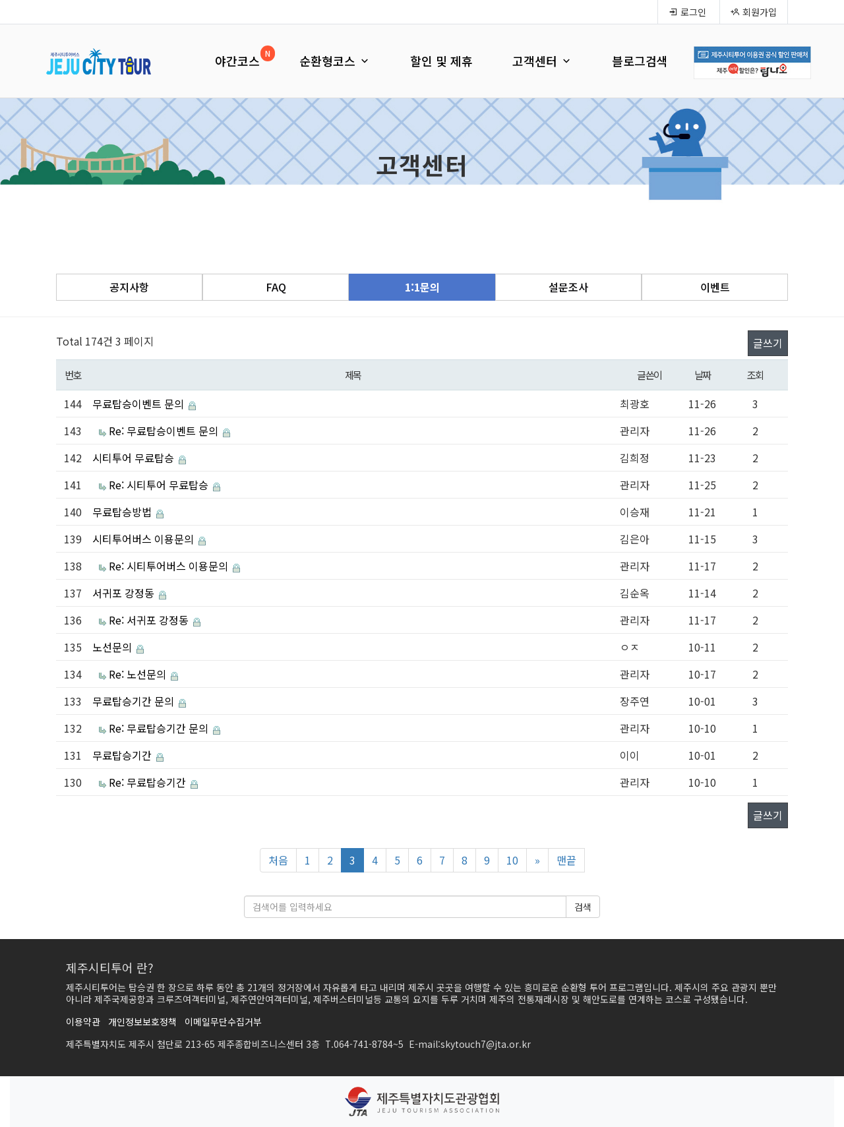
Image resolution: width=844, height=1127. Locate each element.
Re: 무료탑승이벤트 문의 (165, 431)
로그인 (687, 11)
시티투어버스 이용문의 (144, 539)
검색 (582, 906)
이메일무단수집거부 (223, 1021)
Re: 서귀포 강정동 (150, 620)
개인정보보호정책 (142, 1021)
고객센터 (542, 60)
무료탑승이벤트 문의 (139, 403)
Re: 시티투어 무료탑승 (160, 485)
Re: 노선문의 (139, 674)
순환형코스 (335, 60)
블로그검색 (640, 60)
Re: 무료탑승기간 (149, 782)
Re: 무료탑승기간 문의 (160, 728)
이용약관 (83, 1021)
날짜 (702, 374)
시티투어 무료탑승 (134, 458)
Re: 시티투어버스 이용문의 (170, 566)
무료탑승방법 (123, 512)
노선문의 (113, 647)
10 (512, 860)
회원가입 (754, 11)
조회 (755, 374)
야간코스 (237, 60)
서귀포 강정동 (124, 593)
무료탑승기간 (123, 755)
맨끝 (566, 860)
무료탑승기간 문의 (134, 701)
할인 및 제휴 (441, 60)
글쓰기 (768, 343)
